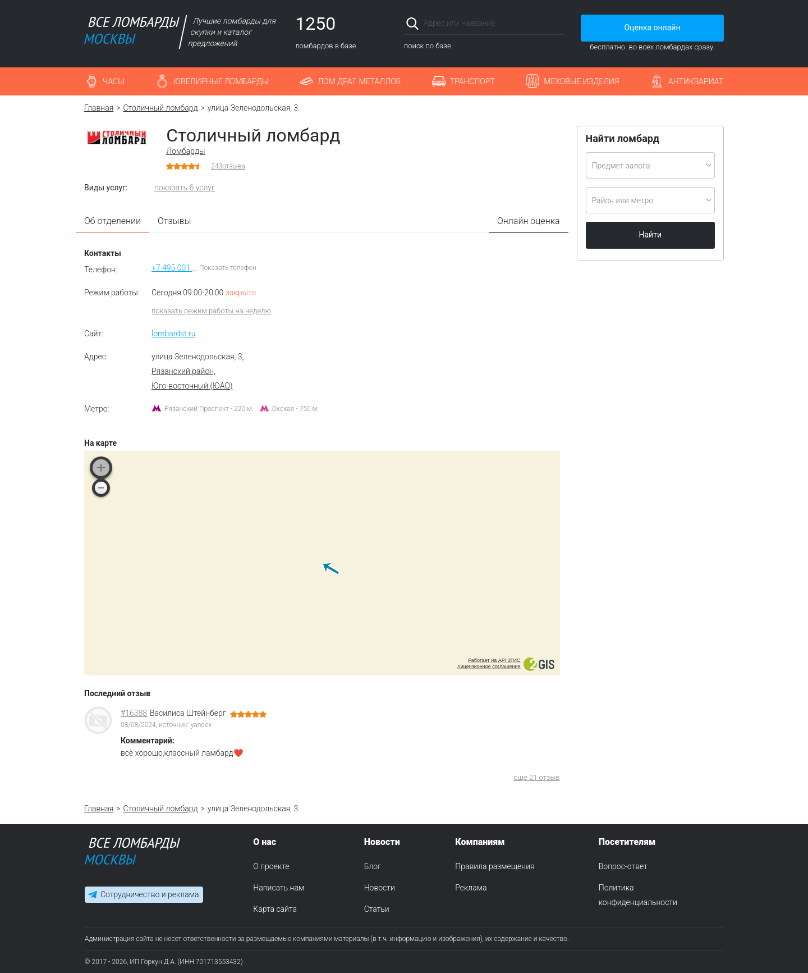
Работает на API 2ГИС (494, 660)
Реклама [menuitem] (470, 887)
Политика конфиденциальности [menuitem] (638, 895)
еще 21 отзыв (537, 777)
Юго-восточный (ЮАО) (192, 385)
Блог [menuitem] (372, 866)
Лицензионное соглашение (489, 666)
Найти (650, 234)
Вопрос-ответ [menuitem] (623, 866)
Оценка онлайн (652, 27)
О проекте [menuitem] (271, 866)
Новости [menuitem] (379, 887)
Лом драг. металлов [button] (359, 81)
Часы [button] (114, 81)
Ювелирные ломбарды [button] (220, 81)
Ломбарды (185, 151)
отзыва (228, 166)
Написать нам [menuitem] (278, 887)
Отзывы (174, 221)
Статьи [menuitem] (376, 909)
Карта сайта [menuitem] (275, 909)
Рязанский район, (183, 371)
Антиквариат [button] (695, 81)
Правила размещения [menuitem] (494, 866)
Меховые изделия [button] (581, 81)
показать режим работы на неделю (211, 311)
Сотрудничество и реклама (149, 894)
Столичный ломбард (160, 107)
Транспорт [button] (472, 81)
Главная (98, 107)
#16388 (134, 713)
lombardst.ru (173, 333)
